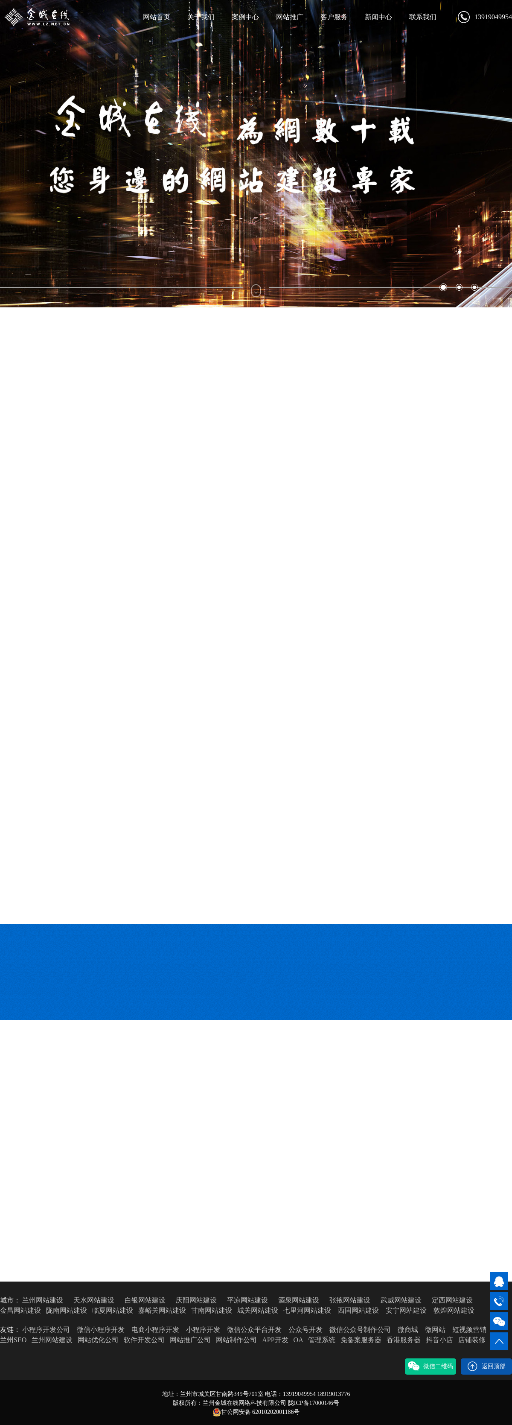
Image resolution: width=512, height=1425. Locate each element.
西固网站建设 (358, 1310)
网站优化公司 (98, 1339)
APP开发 (275, 1339)
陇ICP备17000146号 (313, 1403)
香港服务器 (404, 1339)
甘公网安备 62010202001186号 (256, 1412)
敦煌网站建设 (453, 1310)
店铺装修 (472, 1339)
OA (298, 1339)
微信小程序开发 (101, 1329)
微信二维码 (430, 1366)
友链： (10, 1329)
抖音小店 (439, 1339)
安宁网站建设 (406, 1310)
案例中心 (245, 16)
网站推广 (289, 16)
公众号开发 (305, 1329)
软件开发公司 (144, 1339)
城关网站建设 (257, 1310)
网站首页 (156, 16)
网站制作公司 (236, 1339)
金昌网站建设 (20, 1310)
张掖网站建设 (349, 1300)
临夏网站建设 (112, 1310)
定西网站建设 (452, 1300)
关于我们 (201, 16)
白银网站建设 (145, 1300)
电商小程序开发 (155, 1329)
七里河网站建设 (307, 1310)
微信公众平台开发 (254, 1329)
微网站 (435, 1329)
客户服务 (334, 16)
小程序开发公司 (46, 1329)
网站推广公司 (190, 1339)
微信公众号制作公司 (360, 1329)
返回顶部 (487, 1366)
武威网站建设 (401, 1300)
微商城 (408, 1329)
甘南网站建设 (211, 1310)
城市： (10, 1300)
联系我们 (422, 16)
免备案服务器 (360, 1339)
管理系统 (321, 1339)
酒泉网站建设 (298, 1300)
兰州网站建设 (42, 1300)
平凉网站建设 (247, 1300)
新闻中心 (378, 16)
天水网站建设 (93, 1300)
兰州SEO (13, 1339)
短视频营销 (469, 1329)
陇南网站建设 (66, 1310)
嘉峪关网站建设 (162, 1310)
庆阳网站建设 (196, 1300)
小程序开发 (203, 1329)
